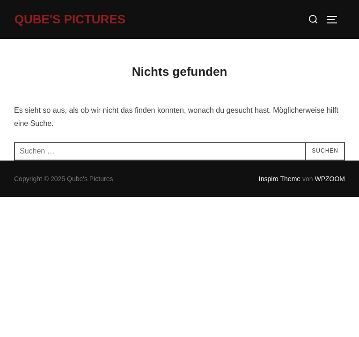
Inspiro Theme (279, 179)
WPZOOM (330, 179)
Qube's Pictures (70, 19)
